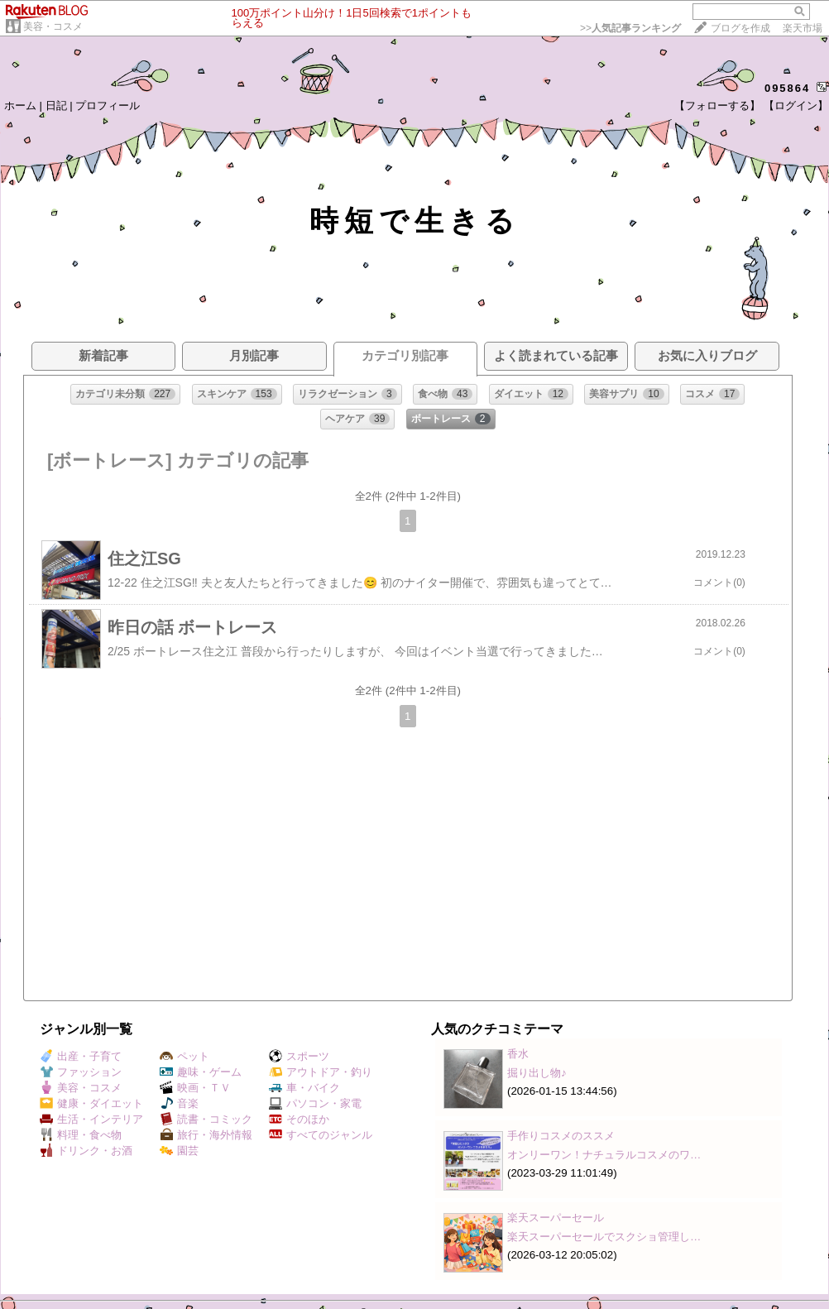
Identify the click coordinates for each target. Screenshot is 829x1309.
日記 (56, 105)
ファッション (81, 1072)
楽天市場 (802, 28)
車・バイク (304, 1087)
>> (630, 28)
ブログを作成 (740, 28)
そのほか (299, 1119)
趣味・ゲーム (201, 1072)
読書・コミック (206, 1119)
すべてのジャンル (320, 1135)
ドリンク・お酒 (86, 1150)
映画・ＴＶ (195, 1087)
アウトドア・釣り (320, 1072)
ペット (184, 1056)
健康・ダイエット (91, 1103)
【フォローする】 (717, 105)
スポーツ (299, 1056)
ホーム (20, 105)
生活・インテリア (91, 1119)
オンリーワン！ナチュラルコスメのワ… (604, 1154)
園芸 (179, 1150)
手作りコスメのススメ (561, 1135)
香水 (518, 1054)
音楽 (179, 1103)
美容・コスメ (53, 26)
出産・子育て (81, 1056)
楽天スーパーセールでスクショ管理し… (604, 1236)
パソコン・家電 (315, 1103)
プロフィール (107, 105)
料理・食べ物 (81, 1135)
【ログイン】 (796, 105)
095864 (787, 88)
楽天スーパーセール (555, 1217)
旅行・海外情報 (206, 1135)
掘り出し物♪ (537, 1073)
